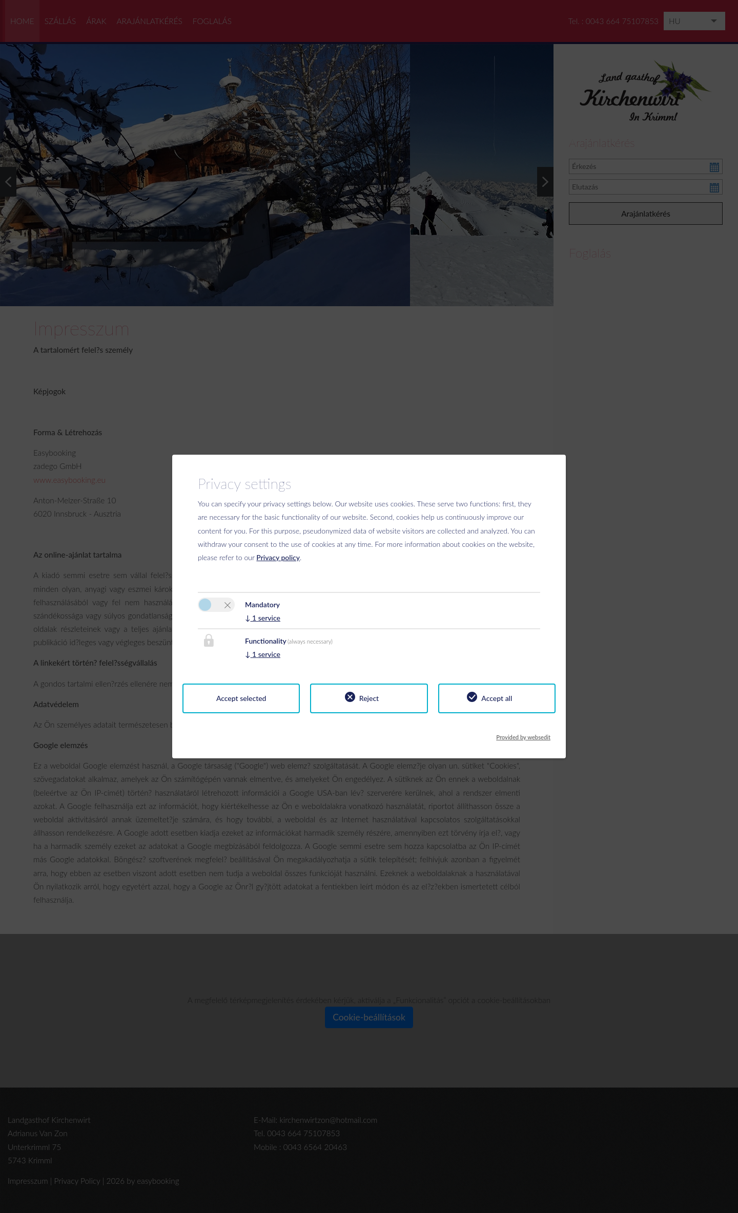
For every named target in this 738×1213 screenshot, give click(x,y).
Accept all (496, 698)
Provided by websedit (523, 734)
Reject (369, 698)
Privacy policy (278, 557)
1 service (262, 617)
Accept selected (241, 698)
